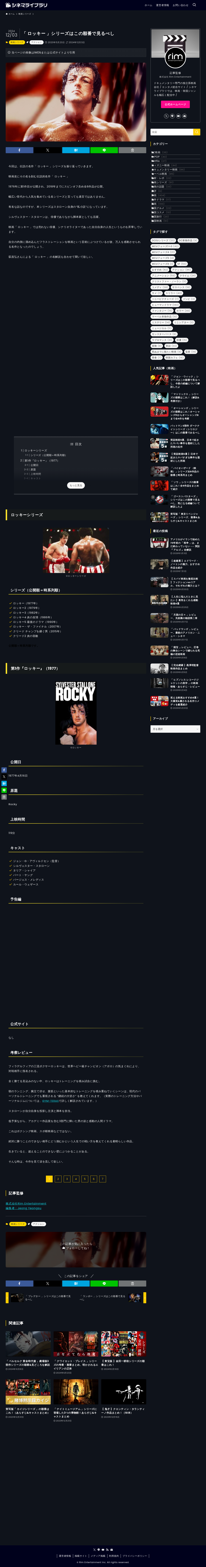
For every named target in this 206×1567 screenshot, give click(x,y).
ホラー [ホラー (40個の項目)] (183, 363)
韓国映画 (163, 272)
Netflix (162, 168)
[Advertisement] (76, 401)
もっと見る (76, 485)
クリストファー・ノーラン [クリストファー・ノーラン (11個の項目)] (169, 334)
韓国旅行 (164, 264)
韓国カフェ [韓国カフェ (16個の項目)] (175, 410)
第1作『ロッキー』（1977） (42, 460)
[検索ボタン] (194, 5)
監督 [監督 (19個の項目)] (191, 404)
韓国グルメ (165, 250)
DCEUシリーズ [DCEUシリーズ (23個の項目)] (163, 293)
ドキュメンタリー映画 (172, 183)
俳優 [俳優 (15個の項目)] (181, 392)
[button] (19, 150)
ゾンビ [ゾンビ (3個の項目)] (189, 351)
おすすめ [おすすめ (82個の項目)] (160, 322)
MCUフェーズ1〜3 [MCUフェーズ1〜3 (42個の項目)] (165, 299)
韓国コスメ (165, 257)
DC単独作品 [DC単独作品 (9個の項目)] (188, 293)
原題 (33, 469)
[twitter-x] (166, 116)
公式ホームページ (175, 104)
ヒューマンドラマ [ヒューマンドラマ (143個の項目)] (165, 357)
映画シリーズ (17, 42)
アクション (36, 42)
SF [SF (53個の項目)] (182, 316)
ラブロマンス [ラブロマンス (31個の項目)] (162, 392)
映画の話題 (165, 213)
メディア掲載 (98, 1556)
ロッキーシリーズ (36, 450)
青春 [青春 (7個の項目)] (157, 410)
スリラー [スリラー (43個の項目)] (174, 346)
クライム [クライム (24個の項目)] (188, 328)
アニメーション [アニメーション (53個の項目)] (164, 328)
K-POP (163, 161)
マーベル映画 (166, 191)
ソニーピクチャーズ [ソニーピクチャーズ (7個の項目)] (165, 351)
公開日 (34, 465)
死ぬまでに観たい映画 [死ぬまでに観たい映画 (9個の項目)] (166, 404)
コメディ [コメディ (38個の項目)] (160, 340)
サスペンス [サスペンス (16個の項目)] (181, 340)
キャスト (36, 478)
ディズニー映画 (168, 176)
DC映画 (163, 154)
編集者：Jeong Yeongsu (23, 1208)
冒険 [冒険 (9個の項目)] (157, 398)
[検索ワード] (175, 132)
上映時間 (36, 474)
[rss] (107, 1549)
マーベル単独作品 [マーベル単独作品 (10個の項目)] (164, 369)
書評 (160, 220)
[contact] (184, 116)
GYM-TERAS (50, 1101)
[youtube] (178, 116)
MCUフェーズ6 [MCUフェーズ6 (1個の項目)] (162, 316)
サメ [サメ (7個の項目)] (157, 346)
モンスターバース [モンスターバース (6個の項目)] (164, 387)
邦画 (161, 242)
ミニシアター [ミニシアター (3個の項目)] (184, 375)
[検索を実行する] (196, 132)
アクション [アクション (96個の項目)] (181, 322)
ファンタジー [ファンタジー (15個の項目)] (162, 363)
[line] (172, 116)
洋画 (162, 228)
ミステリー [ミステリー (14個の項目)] (161, 375)
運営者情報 (65, 1556)
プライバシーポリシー (135, 1556)
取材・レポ (165, 198)
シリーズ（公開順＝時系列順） (49, 455)
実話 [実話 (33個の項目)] (171, 398)
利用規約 (114, 1556)
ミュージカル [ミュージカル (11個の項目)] (162, 381)
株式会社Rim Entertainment (26, 1204)
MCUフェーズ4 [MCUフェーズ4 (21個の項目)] (163, 305)
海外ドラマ (165, 235)
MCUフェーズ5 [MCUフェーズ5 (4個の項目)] (163, 310)
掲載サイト (81, 1556)
